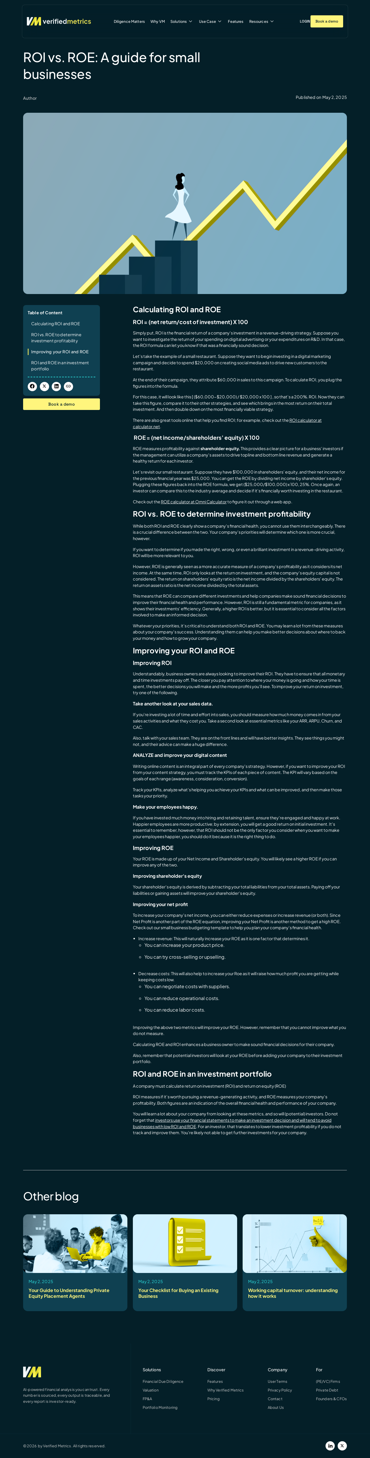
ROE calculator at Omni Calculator (194, 501)
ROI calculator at (305, 420)
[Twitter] (342, 1445)
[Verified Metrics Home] (59, 21)
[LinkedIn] (330, 1445)
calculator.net (146, 426)
